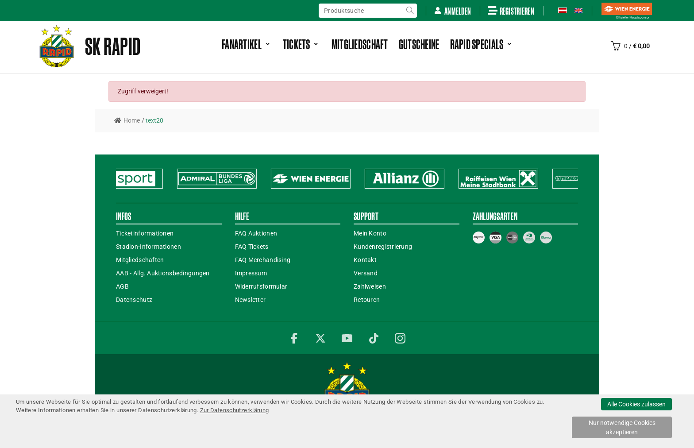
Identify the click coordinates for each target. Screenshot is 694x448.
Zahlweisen (370, 286)
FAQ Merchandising (263, 259)
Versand (366, 273)
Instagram (400, 338)
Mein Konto (370, 233)
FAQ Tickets (252, 246)
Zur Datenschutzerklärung (234, 410)
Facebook (294, 338)
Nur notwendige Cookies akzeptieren (622, 427)
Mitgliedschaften (140, 259)
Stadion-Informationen (148, 246)
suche (410, 11)
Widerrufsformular (261, 286)
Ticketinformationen (145, 233)
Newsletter (250, 299)
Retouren (367, 299)
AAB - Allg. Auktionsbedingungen (163, 273)
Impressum (251, 273)
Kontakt (365, 259)
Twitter (320, 338)
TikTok (373, 338)
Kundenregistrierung (383, 246)
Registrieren (511, 10)
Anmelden (452, 11)
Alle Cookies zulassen (636, 404)
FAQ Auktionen (256, 233)
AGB (122, 286)
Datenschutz (134, 299)
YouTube (347, 338)
